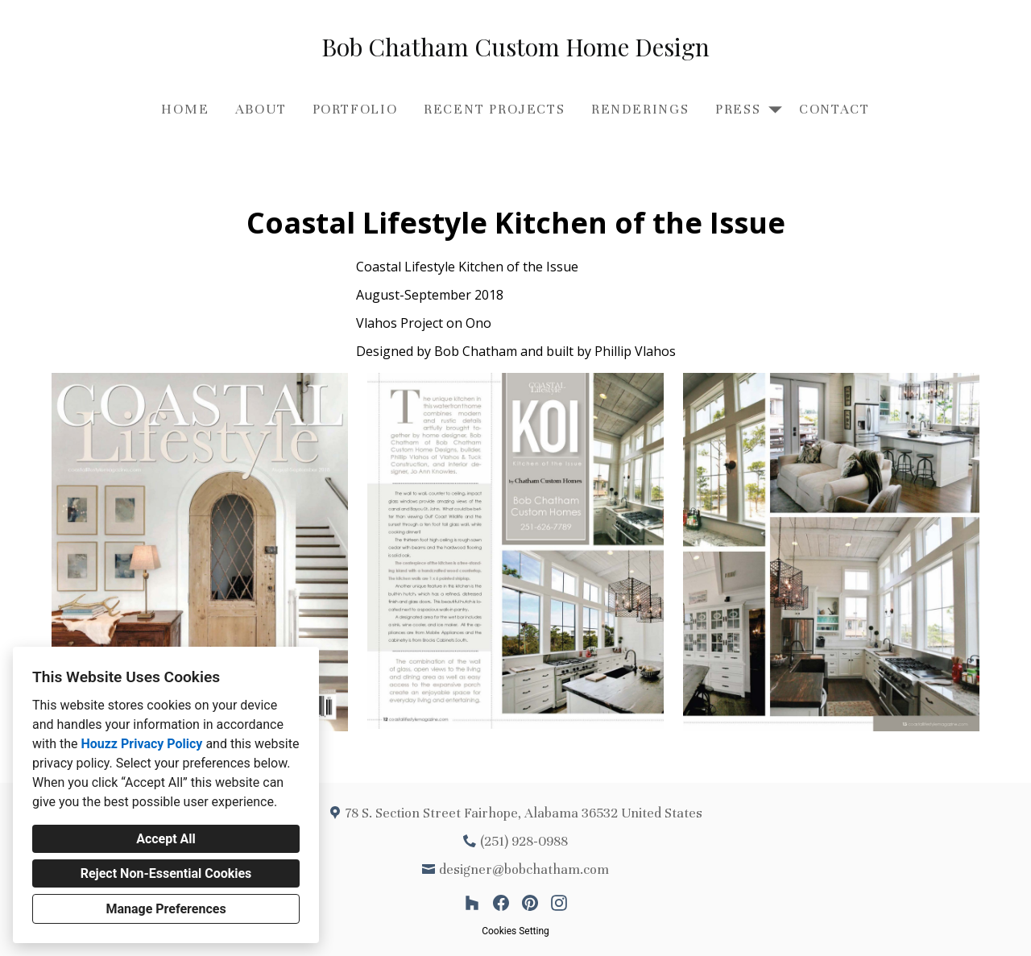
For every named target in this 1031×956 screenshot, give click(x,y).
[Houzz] (472, 903)
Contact (834, 109)
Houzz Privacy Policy (141, 743)
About (261, 109)
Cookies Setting (515, 931)
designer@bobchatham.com (524, 869)
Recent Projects (494, 109)
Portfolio (355, 109)
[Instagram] (559, 903)
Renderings (640, 109)
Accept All (166, 838)
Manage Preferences (166, 909)
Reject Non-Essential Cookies (166, 873)
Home (185, 109)
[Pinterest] (530, 903)
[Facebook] (501, 903)
